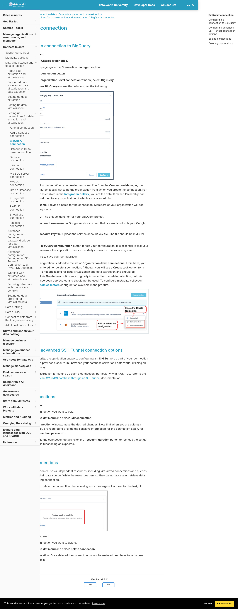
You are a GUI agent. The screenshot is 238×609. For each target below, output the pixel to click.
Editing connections (220, 38)
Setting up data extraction (17, 98)
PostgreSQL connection (17, 200)
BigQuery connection (17, 142)
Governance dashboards (20, 393)
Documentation (65, 14)
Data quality (21, 312)
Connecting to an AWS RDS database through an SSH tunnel (101, 378)
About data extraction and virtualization (17, 74)
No (148, 585)
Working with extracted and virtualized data (17, 276)
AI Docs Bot (208, 5)
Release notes (12, 15)
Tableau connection (17, 224)
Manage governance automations (20, 351)
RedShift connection (17, 208)
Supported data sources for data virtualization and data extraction (18, 87)
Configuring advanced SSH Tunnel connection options (222, 30)
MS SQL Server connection (19, 175)
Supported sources (17, 52)
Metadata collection (21, 57)
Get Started (20, 21)
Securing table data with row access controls (20, 287)
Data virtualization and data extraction (21, 64)
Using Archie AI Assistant (20, 383)
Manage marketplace (20, 366)
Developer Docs (184, 5)
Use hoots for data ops (20, 359)
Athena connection (22, 127)
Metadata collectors (86, 285)
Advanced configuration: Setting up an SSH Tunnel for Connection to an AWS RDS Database (20, 259)
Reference (20, 442)
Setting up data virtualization (17, 106)
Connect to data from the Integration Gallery (21, 318)
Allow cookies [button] (224, 603)
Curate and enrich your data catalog (20, 332)
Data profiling (21, 307)
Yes (129, 585)
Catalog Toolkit (20, 27)
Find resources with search (20, 373)
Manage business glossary (20, 342)
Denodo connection (17, 159)
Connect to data (20, 47)
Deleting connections (221, 43)
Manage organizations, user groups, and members (20, 37)
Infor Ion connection (17, 167)
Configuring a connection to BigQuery (222, 21)
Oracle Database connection (20, 191)
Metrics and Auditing (20, 416)
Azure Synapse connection (19, 134)
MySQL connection (17, 183)
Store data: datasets (20, 401)
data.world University (153, 5)
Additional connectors (21, 325)
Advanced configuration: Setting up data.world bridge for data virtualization (19, 238)
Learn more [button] (98, 603)
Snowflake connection (17, 216)
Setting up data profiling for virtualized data (17, 299)
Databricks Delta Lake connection (20, 150)
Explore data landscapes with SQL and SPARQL (20, 433)
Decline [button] (208, 603)
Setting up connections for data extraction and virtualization (22, 117)
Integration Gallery (116, 194)
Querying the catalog (20, 423)
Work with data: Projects (20, 408)
